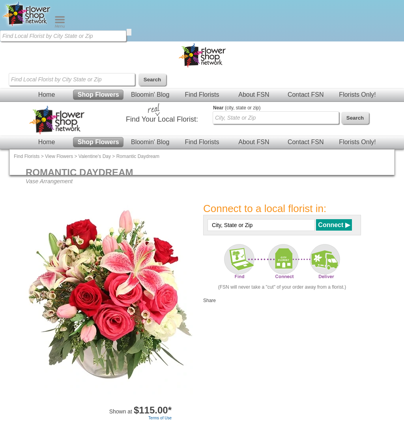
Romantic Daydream (137, 156)
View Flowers (59, 156)
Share (209, 300)
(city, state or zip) (236, 108)
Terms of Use (160, 418)
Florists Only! (357, 94)
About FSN (253, 94)
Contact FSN (306, 94)
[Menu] (59, 26)
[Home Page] (27, 26)
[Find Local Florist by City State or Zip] (63, 35)
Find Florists (202, 94)
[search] (129, 32)
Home (46, 94)
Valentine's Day (95, 156)
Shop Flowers (98, 94)
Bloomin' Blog (150, 94)
